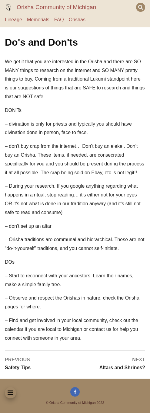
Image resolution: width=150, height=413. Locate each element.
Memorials (38, 19)
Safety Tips (18, 367)
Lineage (13, 19)
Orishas (77, 19)
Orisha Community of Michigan (56, 7)
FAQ (59, 19)
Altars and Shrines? (122, 367)
